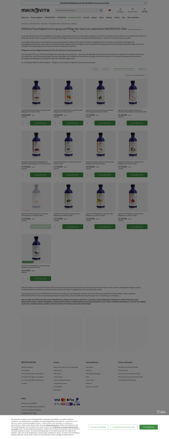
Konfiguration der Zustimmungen (124, 427)
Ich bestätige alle (148, 427)
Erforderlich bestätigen (98, 427)
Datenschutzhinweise (52, 425)
